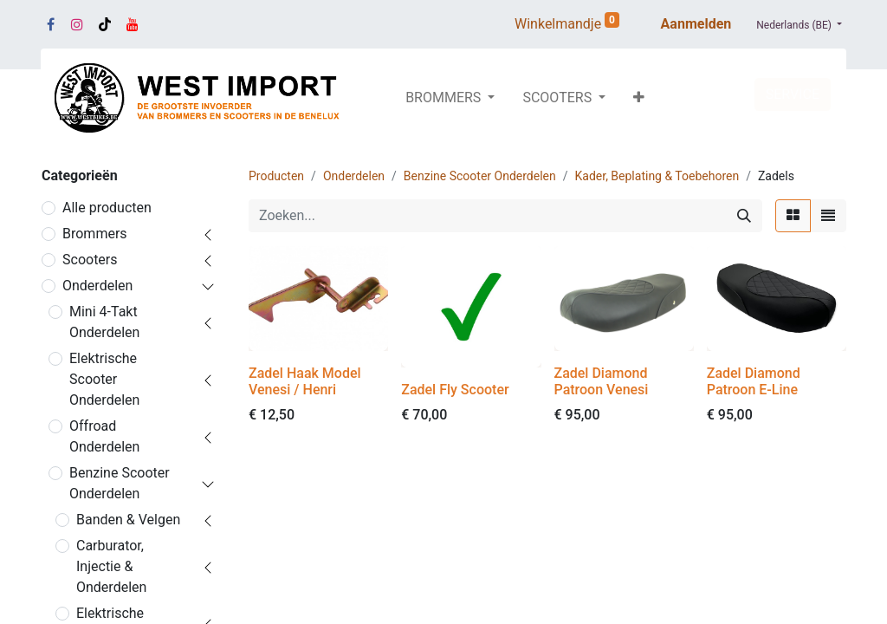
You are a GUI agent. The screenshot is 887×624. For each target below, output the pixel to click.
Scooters (90, 259)
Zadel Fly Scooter (454, 389)
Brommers (94, 233)
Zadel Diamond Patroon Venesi (601, 381)
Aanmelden (696, 24)
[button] (638, 98)
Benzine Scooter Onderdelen (119, 483)
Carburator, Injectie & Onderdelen (111, 566)
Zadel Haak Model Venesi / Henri (305, 381)
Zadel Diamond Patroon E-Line (753, 381)
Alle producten (107, 207)
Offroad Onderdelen (104, 436)
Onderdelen (97, 285)
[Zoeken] (744, 215)
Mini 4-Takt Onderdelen (104, 322)
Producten (276, 176)
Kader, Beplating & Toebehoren (657, 176)
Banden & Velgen (128, 519)
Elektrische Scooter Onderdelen (104, 379)
